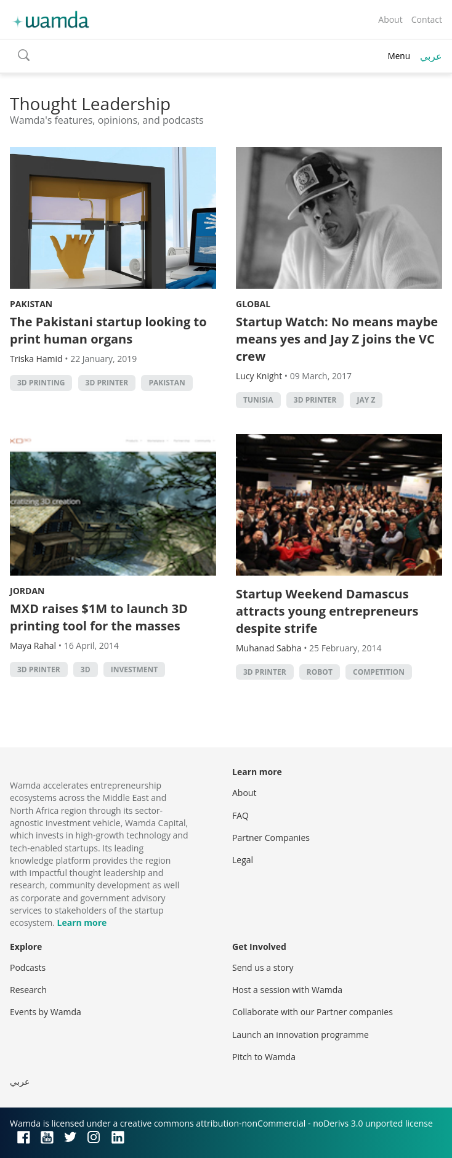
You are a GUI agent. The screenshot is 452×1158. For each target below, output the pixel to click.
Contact (426, 19)
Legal (242, 860)
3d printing (41, 382)
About (390, 19)
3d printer (107, 382)
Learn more (82, 922)
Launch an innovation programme (300, 1034)
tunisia (258, 400)
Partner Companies (271, 837)
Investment (134, 669)
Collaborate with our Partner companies (312, 1012)
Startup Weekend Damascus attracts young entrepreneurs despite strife (327, 611)
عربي (431, 56)
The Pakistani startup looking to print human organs (108, 330)
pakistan (166, 382)
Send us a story (262, 967)
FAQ (240, 815)
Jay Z (366, 400)
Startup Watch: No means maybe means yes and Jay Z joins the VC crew (337, 338)
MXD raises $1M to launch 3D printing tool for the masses (99, 617)
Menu (398, 56)
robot (320, 672)
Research (28, 989)
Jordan (27, 591)
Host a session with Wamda (287, 989)
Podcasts (28, 967)
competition (379, 672)
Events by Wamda (45, 1012)
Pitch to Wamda (264, 1057)
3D (86, 669)
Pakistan (31, 304)
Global (253, 304)
